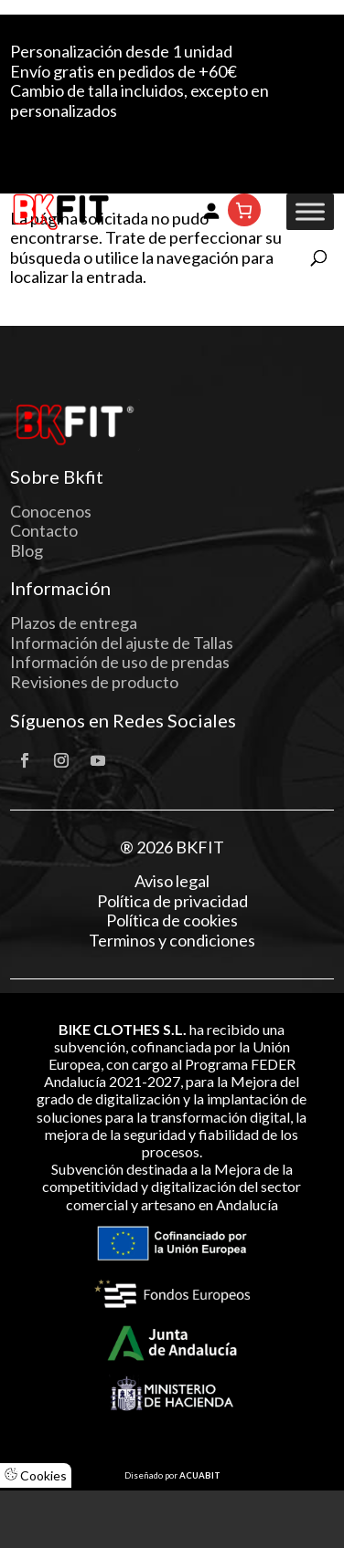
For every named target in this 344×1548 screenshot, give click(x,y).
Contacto (44, 530)
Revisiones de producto (94, 682)
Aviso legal (172, 881)
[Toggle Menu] (310, 212)
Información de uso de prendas (120, 662)
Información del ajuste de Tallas (121, 643)
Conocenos (50, 511)
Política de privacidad (172, 901)
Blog (26, 550)
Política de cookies (172, 920)
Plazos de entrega (73, 622)
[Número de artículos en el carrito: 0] (244, 210)
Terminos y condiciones (172, 940)
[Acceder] (211, 210)
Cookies (36, 1475)
